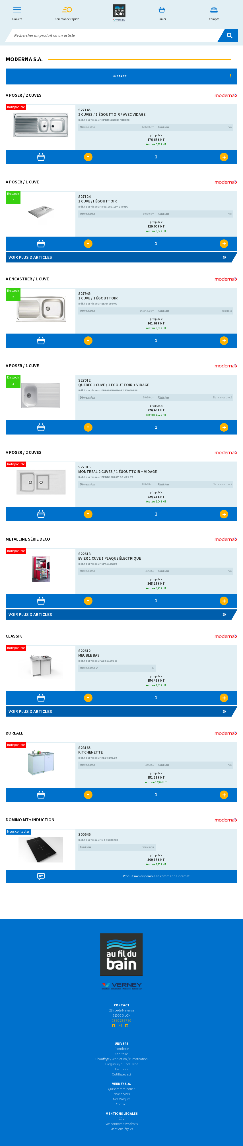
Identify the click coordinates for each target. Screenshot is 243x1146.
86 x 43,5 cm (117, 311)
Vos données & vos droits (122, 1124)
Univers (17, 14)
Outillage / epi (121, 1074)
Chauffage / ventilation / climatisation (122, 1059)
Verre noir (117, 847)
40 (117, 668)
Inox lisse (195, 311)
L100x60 (117, 765)
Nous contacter (18, 831)
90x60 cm (117, 397)
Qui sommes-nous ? (121, 1089)
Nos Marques (121, 1099)
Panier (162, 14)
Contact (121, 1104)
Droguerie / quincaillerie (121, 1064)
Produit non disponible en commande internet (156, 876)
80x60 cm (117, 214)
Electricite (121, 1069)
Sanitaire (121, 1054)
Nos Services (122, 1094)
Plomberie (122, 1048)
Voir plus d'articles (118, 257)
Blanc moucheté (195, 397)
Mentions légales (121, 1129)
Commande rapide (67, 14)
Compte (214, 14)
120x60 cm (117, 127)
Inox (195, 127)
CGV (121, 1118)
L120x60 (117, 571)
